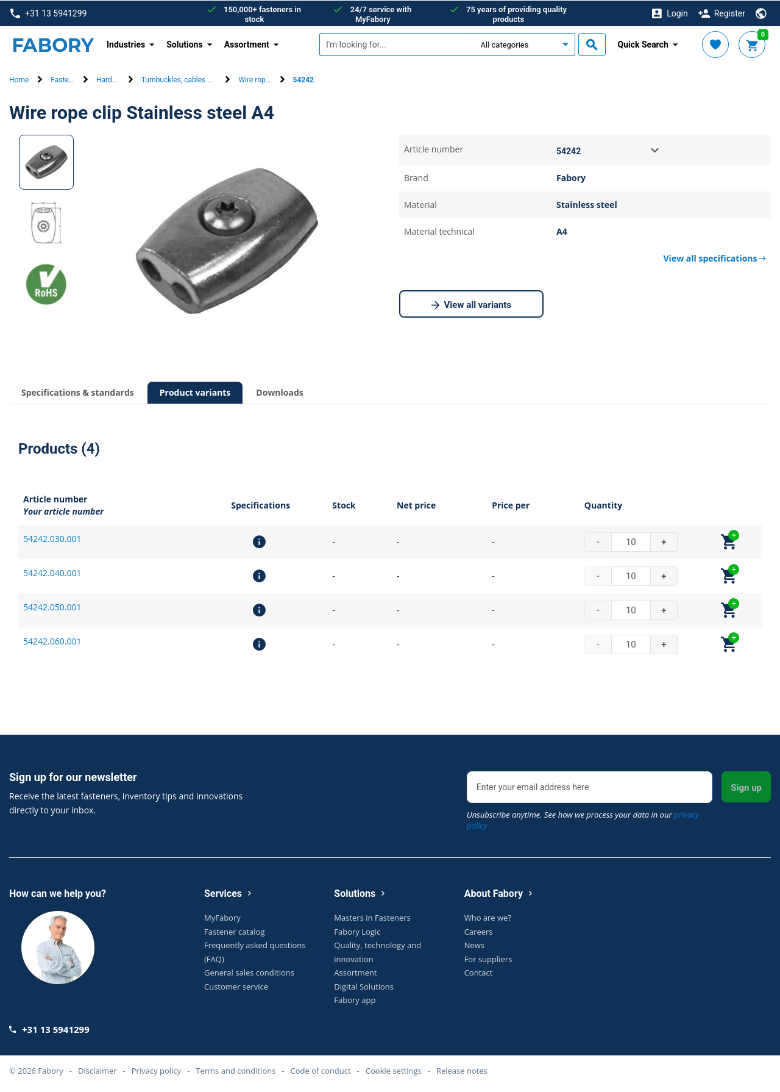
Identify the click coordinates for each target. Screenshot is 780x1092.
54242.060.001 (52, 640)
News (474, 944)
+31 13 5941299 (48, 13)
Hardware (112, 80)
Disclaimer (97, 1070)
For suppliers (488, 958)
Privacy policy (156, 1070)
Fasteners (67, 80)
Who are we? (487, 917)
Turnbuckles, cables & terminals (192, 80)
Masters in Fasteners (372, 917)
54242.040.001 (52, 572)
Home (19, 80)
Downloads (279, 392)
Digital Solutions (364, 985)
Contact (478, 971)
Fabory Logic (357, 931)
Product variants (195, 392)
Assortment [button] (246, 44)
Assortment (355, 971)
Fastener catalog (234, 931)
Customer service (236, 985)
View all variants (471, 305)
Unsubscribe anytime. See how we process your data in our (583, 819)
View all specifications (715, 257)
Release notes (462, 1070)
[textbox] (395, 44)
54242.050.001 (52, 606)
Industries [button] (126, 44)
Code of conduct (321, 1070)
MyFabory (222, 917)
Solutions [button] (184, 44)
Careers (478, 931)
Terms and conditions (235, 1070)
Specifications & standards (77, 392)
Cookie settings (394, 1070)
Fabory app (354, 999)
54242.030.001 (52, 538)
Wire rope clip (260, 80)
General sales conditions (249, 971)
